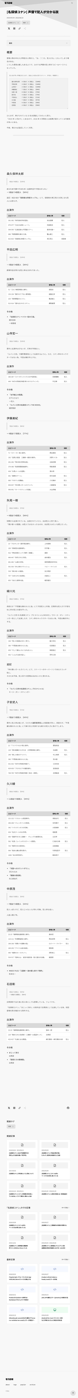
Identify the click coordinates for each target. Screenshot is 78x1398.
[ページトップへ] (73, 1393)
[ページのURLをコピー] (19, 28)
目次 (38, 43)
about (8, 1385)
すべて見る (66, 1208)
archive (32, 1385)
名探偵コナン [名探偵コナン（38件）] (13, 23)
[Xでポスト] (9, 28)
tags (15, 1385)
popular (23, 1385)
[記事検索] (72, 3)
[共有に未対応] (25, 28)
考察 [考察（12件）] (26, 23)
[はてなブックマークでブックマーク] (14, 28)
